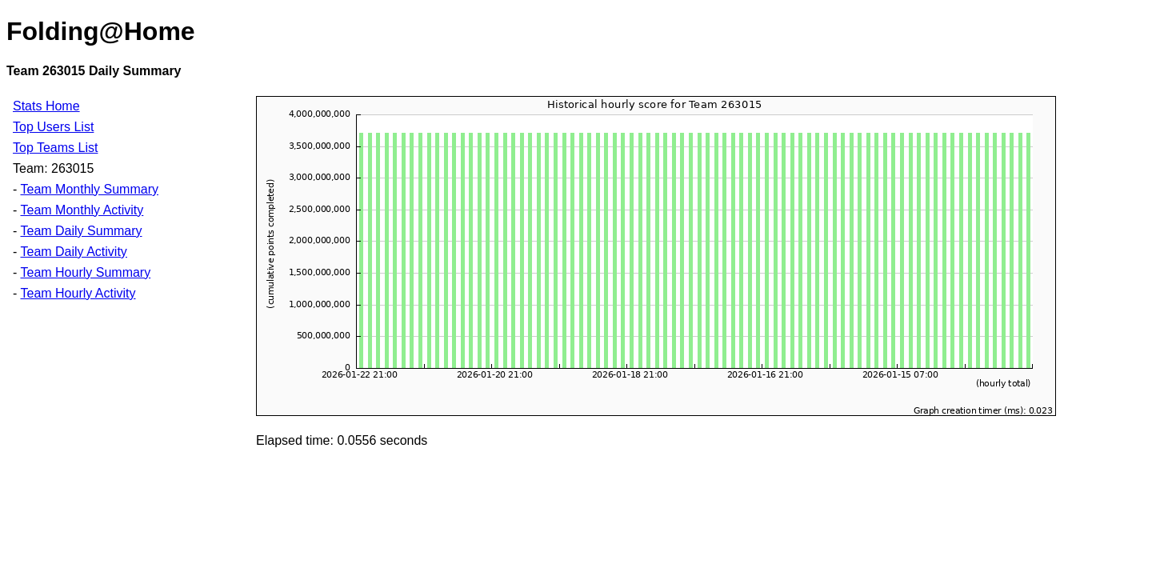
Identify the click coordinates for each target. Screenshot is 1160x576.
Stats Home (46, 106)
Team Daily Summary (81, 231)
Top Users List (53, 127)
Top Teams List (55, 147)
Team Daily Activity (73, 251)
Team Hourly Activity (77, 293)
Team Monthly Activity (81, 210)
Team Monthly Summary (89, 189)
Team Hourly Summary (85, 272)
